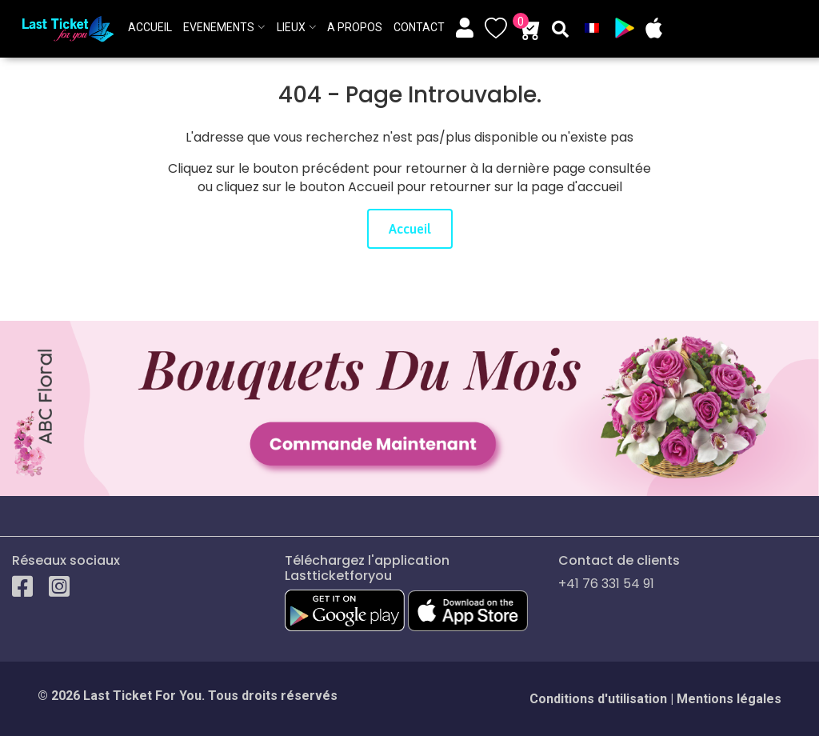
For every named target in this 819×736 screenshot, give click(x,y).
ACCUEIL (150, 27)
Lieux (291, 27)
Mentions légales (729, 698)
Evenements (218, 27)
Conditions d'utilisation (598, 698)
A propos (354, 27)
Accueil (410, 229)
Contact (419, 27)
